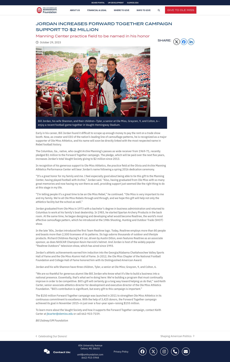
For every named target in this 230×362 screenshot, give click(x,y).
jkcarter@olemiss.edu (60, 313)
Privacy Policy (121, 351)
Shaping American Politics (177, 336)
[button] (159, 10)
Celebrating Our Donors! (51, 336)
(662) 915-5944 (90, 357)
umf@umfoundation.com (90, 354)
